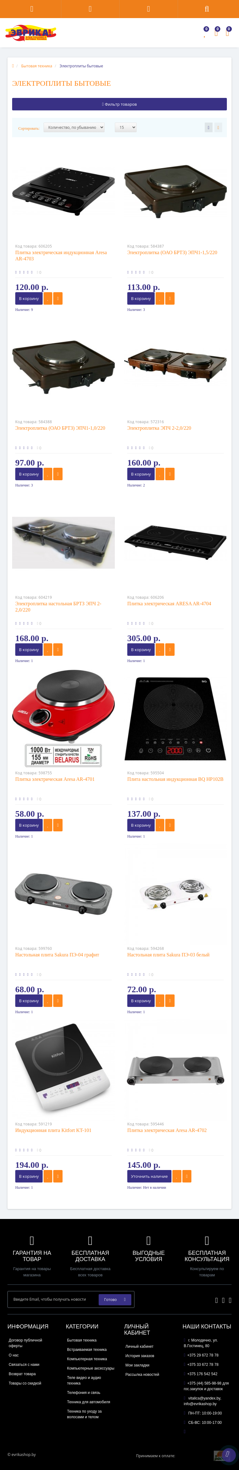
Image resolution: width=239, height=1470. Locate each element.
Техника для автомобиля (88, 1402)
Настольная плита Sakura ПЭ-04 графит (57, 954)
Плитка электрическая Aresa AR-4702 (167, 1130)
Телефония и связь (84, 1392)
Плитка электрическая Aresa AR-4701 (55, 779)
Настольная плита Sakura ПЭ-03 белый (168, 954)
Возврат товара (22, 1374)
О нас (14, 1355)
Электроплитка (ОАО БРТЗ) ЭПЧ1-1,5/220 (172, 252)
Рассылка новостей (142, 1374)
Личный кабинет (139, 1346)
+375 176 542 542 (201, 1374)
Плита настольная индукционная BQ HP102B (175, 779)
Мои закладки (137, 1365)
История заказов (139, 1356)
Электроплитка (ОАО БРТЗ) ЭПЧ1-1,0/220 (60, 428)
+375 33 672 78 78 (201, 1364)
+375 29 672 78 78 (201, 1355)
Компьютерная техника (87, 1359)
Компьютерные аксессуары (91, 1368)
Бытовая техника (82, 1340)
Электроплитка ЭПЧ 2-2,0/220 (159, 428)
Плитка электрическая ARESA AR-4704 (169, 603)
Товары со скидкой (25, 1383)
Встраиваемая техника (87, 1349)
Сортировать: (29, 128)
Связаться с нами (24, 1364)
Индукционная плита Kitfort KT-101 (53, 1130)
